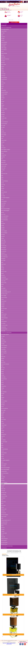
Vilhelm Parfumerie (4, 317)
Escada (2, 406)
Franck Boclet (3, 132)
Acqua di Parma (3, 31)
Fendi (2, 129)
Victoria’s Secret (4, 314)
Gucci (2, 428)
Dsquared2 (3, 112)
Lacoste (2, 182)
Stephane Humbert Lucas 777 (6, 291)
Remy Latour (3, 505)
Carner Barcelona (4, 77)
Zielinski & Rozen (4, 328)
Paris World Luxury (4, 256)
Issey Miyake (3, 160)
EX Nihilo (3, 127)
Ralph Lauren (3, 264)
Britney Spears (3, 64)
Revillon (2, 267)
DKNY (2, 399)
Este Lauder (3, 125)
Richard (2, 269)
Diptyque (2, 105)
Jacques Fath (3, 162)
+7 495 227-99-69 (3, 1)
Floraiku (2, 417)
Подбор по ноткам (14, 22)
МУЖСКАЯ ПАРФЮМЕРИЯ (6, 332)
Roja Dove (3, 275)
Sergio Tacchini (3, 282)
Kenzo (2, 177)
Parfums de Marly (4, 496)
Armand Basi (3, 349)
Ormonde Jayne (3, 245)
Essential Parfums (4, 123)
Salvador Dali (3, 277)
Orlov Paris (3, 243)
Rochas (2, 273)
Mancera (2, 212)
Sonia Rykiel (3, 288)
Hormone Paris (3, 434)
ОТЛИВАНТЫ (3, 25)
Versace (2, 310)
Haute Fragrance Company (5, 149)
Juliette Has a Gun (4, 173)
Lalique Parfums (4, 452)
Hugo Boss (3, 156)
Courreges (3, 97)
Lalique (2, 186)
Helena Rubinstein (4, 151)
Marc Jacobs (3, 214)
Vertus (2, 312)
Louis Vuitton (3, 203)
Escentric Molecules (4, 121)
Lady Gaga (3, 184)
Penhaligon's (3, 258)
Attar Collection (3, 49)
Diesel (2, 103)
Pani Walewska (3, 251)
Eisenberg (2, 114)
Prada (2, 262)
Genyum (2, 136)
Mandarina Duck (4, 471)
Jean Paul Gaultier (4, 164)
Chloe (2, 88)
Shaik (2, 518)
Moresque (2, 227)
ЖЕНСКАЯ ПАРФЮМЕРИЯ (6, 27)
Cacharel (2, 71)
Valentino (2, 306)
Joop (2, 171)
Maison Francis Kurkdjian (5, 208)
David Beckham (3, 391)
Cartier (2, 81)
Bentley (2, 360)
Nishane (2, 238)
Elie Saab (2, 116)
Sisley (2, 286)
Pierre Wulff (3, 260)
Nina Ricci (3, 236)
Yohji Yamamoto (4, 321)
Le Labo (2, 193)
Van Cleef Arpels (4, 308)
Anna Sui (2, 40)
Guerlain (2, 145)
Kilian (2, 179)
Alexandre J (3, 36)
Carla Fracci (3, 75)
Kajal (2, 175)
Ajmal (2, 34)
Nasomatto (3, 234)
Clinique (2, 95)
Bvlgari (2, 68)
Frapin (2, 421)
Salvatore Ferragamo (4, 514)
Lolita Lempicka (4, 201)
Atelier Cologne (3, 47)
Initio (2, 158)
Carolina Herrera (4, 79)
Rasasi (2, 503)
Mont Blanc (3, 223)
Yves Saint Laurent (4, 325)
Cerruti (2, 84)
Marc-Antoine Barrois (4, 216)
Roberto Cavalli (3, 271)
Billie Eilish (3, 362)
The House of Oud (4, 293)
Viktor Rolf (3, 536)
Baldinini (2, 358)
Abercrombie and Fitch (5, 29)
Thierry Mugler (3, 295)
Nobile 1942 (3, 240)
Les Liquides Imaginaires (5, 197)
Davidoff (2, 101)
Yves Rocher (3, 323)
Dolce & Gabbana (4, 108)
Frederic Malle (3, 134)
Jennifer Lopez (3, 166)
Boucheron (3, 62)
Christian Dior (3, 90)
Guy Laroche (3, 147)
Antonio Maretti (3, 44)
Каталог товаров (4, 23)
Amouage (2, 38)
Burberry (2, 66)
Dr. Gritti (2, 110)
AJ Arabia (2, 336)
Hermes (2, 153)
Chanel (2, 86)
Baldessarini (3, 356)
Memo (2, 221)
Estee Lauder (3, 410)
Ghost (2, 138)
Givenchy (2, 142)
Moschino (2, 480)
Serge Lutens (3, 280)
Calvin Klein (3, 73)
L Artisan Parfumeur (4, 449)
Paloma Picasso (3, 249)
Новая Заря (3, 330)
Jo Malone (3, 169)
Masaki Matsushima (4, 219)
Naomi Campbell (4, 230)
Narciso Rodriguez (4, 232)
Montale (2, 225)
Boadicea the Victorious (5, 58)
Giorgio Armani (3, 140)
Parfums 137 (3, 253)
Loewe (2, 199)
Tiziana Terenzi (3, 301)
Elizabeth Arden (3, 118)
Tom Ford (2, 527)
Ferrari (2, 415)
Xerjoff (2, 319)
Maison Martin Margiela (5, 210)
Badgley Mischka (4, 53)
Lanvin (2, 190)
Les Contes (3, 195)
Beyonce (2, 55)
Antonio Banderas (4, 42)
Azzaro (2, 51)
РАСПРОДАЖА (4, 547)
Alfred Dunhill (3, 341)
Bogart (2, 365)
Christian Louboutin (4, 92)
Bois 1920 (2, 60)
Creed (2, 99)
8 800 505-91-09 (8, 1)
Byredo (2, 373)
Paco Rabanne (3, 247)
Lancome (2, 188)
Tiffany (2, 299)
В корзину (14, 574)
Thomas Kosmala (4, 297)
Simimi (2, 284)
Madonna (2, 206)
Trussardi (2, 304)
